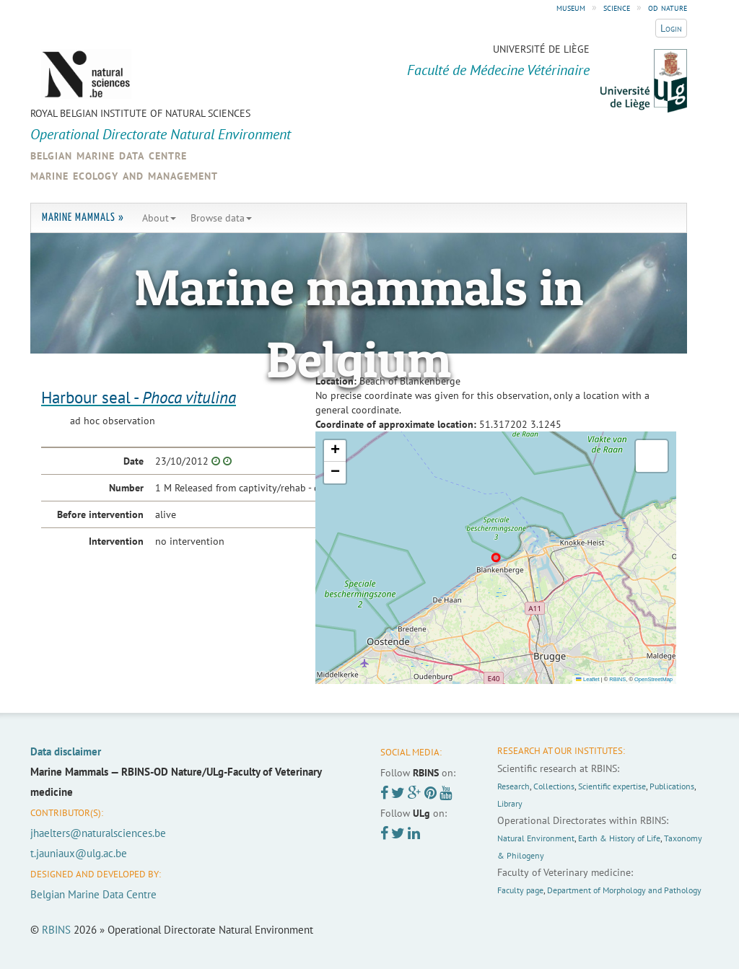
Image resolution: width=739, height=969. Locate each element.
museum (570, 7)
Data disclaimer (65, 751)
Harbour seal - (138, 397)
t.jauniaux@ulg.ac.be (78, 853)
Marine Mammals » (83, 217)
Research (513, 786)
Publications (672, 786)
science (616, 7)
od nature (667, 7)
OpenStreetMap (653, 679)
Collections (553, 786)
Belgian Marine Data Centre (93, 894)
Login (671, 28)
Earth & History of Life (619, 838)
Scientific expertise (612, 786)
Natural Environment (535, 838)
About (159, 217)
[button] (335, 451)
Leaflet (587, 679)
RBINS (617, 679)
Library (509, 803)
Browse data (221, 217)
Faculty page (520, 890)
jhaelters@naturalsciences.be (98, 833)
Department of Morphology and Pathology (624, 890)
